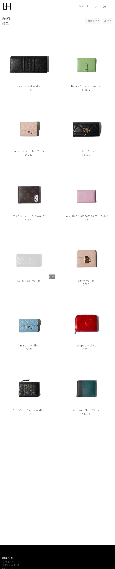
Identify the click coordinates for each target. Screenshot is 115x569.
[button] (93, 20)
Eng (81, 6)
